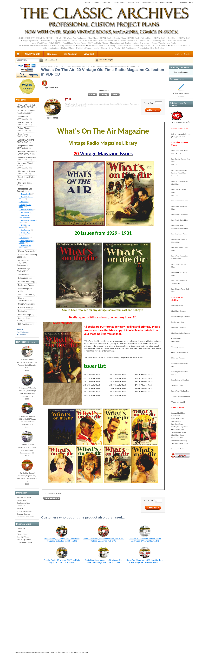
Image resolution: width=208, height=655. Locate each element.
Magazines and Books (55, 66)
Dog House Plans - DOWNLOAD (68, 40)
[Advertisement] (27, 595)
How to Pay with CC (167, 2)
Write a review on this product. (181, 93)
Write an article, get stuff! (180, 122)
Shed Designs (176, 421)
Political (79, 48)
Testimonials (146, 2)
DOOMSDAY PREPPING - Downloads (34, 45)
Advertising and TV (142, 45)
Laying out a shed (177, 322)
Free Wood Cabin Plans (179, 214)
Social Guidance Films (179, 443)
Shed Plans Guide (177, 435)
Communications (51, 48)
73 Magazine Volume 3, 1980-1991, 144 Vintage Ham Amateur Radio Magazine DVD (27, 391)
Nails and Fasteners (178, 358)
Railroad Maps (67, 48)
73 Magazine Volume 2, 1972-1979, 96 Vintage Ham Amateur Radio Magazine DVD (27, 363)
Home (87, 2)
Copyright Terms (133, 2)
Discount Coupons (23, 514)
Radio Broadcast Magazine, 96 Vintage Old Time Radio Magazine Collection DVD (103, 561)
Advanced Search (51, 60)
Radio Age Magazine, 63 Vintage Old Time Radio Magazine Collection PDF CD (144, 561)
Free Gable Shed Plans (179, 150)
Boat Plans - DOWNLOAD (179, 38)
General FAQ (106, 2)
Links (155, 2)
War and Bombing (108, 45)
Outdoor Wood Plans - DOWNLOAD (134, 40)
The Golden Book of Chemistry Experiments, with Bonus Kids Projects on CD (27, 476)
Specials (52, 54)
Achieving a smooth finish (180, 396)
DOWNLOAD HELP (185, 2)
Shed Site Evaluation (178, 327)
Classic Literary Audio (110, 48)
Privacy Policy (119, 2)
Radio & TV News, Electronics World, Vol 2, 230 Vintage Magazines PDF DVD (103, 540)
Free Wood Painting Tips (180, 391)
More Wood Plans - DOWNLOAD (46, 43)
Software (81, 45)
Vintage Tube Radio (72, 66)
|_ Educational (24, 194)
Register (187, 54)
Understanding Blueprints (180, 316)
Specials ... (21, 329)
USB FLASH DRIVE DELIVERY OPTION (35, 38)
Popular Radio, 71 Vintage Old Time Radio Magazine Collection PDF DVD (62, 561)
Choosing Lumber (177, 347)
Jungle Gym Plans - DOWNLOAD (37, 40)
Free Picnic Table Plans (179, 220)
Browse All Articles (178, 449)
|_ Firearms (23, 202)
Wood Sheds (175, 416)
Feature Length (91, 48)
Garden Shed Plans (178, 438)
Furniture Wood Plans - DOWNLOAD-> (27, 152)
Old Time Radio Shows (98, 43)
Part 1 (173, 153)
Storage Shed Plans (178, 413)
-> (24, 190)
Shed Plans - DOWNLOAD (99, 38)
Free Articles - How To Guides (151, 48)
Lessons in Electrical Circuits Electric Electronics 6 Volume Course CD (145, 540)
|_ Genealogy (24, 238)
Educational (92, 45)
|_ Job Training (24, 230)
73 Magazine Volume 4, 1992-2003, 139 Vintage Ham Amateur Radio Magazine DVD (27, 419)
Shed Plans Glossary (178, 311)
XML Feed (77, 652)
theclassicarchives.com (40, 652)
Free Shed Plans (177, 424)
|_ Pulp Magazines (26, 209)
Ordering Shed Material (179, 352)
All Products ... (22, 335)
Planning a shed (177, 305)
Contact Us (21, 506)
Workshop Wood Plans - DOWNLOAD (169, 40)
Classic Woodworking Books (164, 43)
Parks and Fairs (124, 45)
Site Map (20, 508)
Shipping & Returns (24, 497)
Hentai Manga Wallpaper (64, 45)
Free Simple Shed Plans (179, 201)
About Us (95, 2)
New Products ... (23, 332)
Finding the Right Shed (179, 427)
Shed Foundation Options (180, 333)
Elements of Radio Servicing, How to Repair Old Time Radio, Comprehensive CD (27, 448)
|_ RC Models (24, 212)
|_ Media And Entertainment (24, 216)
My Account (70, 54)
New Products (32, 54)
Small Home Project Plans (74, 43)
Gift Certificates (129, 48)
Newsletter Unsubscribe (25, 517)
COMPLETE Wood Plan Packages (70, 38)
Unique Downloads (141, 43)
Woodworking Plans (178, 432)
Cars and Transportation (179, 45)
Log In (177, 54)
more (33, 342)
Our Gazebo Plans (177, 429)
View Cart (89, 54)
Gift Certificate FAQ (24, 511)
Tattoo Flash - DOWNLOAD (153, 38)
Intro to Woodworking (179, 440)
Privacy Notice (22, 500)
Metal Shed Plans (177, 418)
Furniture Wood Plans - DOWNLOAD (100, 40)
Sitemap (84, 652)
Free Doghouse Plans (179, 234)
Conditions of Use (23, 503)
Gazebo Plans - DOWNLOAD (126, 38)
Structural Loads (177, 385)
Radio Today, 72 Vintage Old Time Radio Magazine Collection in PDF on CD (62, 540)
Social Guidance (160, 45)
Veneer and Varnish (178, 402)
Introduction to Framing (179, 380)
